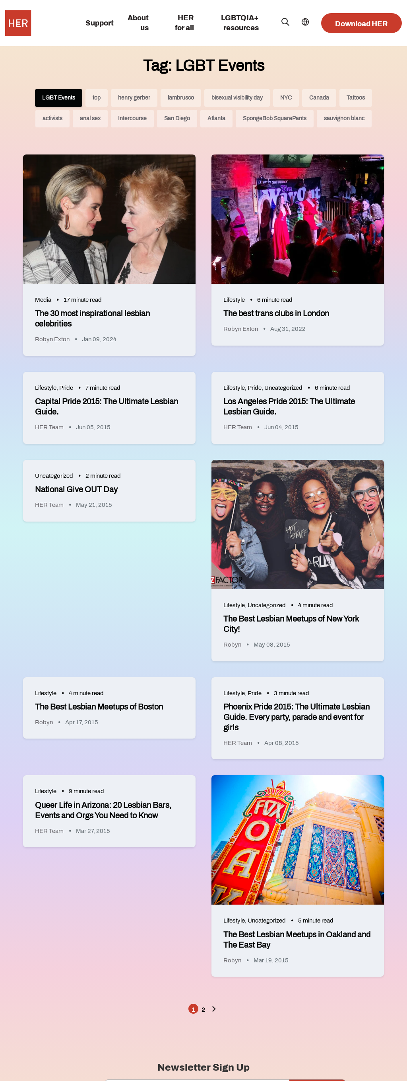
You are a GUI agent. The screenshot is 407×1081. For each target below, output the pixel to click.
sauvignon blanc (344, 118)
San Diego (177, 118)
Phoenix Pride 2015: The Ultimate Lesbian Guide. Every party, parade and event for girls (296, 717)
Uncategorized (283, 388)
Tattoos (356, 98)
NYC (286, 98)
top (97, 98)
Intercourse (132, 118)
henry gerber (134, 98)
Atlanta (216, 118)
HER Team (49, 427)
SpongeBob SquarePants (274, 118)
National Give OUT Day (76, 489)
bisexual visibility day (237, 98)
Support (99, 23)
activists (52, 118)
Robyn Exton (52, 339)
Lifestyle (234, 300)
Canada (319, 98)
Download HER (361, 24)
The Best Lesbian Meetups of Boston (99, 706)
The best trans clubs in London (276, 313)
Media (43, 300)
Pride (66, 388)
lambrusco (181, 98)
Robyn (232, 644)
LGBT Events (58, 98)
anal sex (90, 118)
